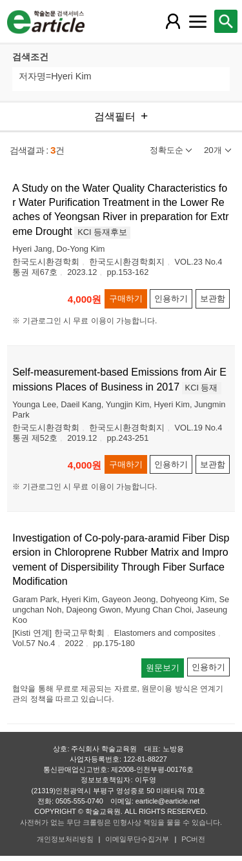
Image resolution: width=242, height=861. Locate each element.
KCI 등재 (201, 387)
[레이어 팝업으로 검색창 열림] (225, 21)
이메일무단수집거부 (137, 839)
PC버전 (193, 839)
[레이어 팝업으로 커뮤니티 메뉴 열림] (197, 21)
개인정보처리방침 (65, 839)
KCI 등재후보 (102, 232)
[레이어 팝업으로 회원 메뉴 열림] (173, 21)
